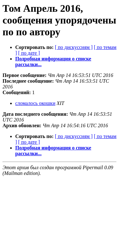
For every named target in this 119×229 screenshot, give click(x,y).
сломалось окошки (35, 103)
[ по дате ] (29, 53)
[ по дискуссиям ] (74, 47)
